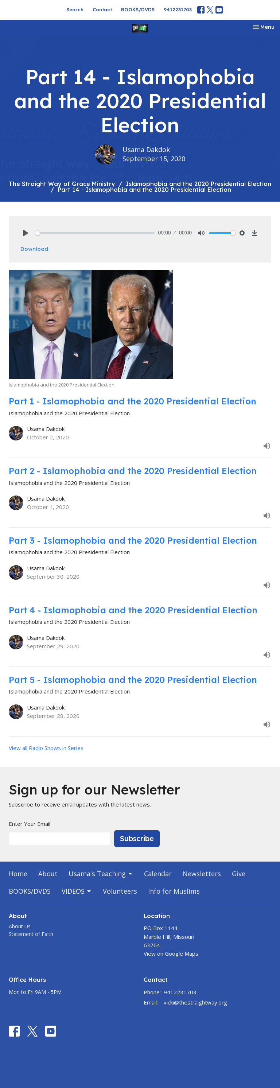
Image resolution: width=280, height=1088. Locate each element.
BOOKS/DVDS (138, 9)
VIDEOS (77, 891)
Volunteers (120, 891)
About (48, 873)
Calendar (158, 873)
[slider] (95, 233)
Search (74, 9)
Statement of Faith (31, 933)
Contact (102, 9)
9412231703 (178, 9)
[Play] (25, 233)
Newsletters (202, 873)
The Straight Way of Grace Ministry (62, 183)
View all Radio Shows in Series (46, 747)
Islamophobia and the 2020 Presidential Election (198, 183)
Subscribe (137, 838)
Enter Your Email (29, 823)
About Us (20, 926)
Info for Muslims (174, 891)
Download (34, 248)
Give (238, 873)
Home (18, 873)
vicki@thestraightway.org (195, 1002)
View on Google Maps (171, 953)
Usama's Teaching (101, 873)
